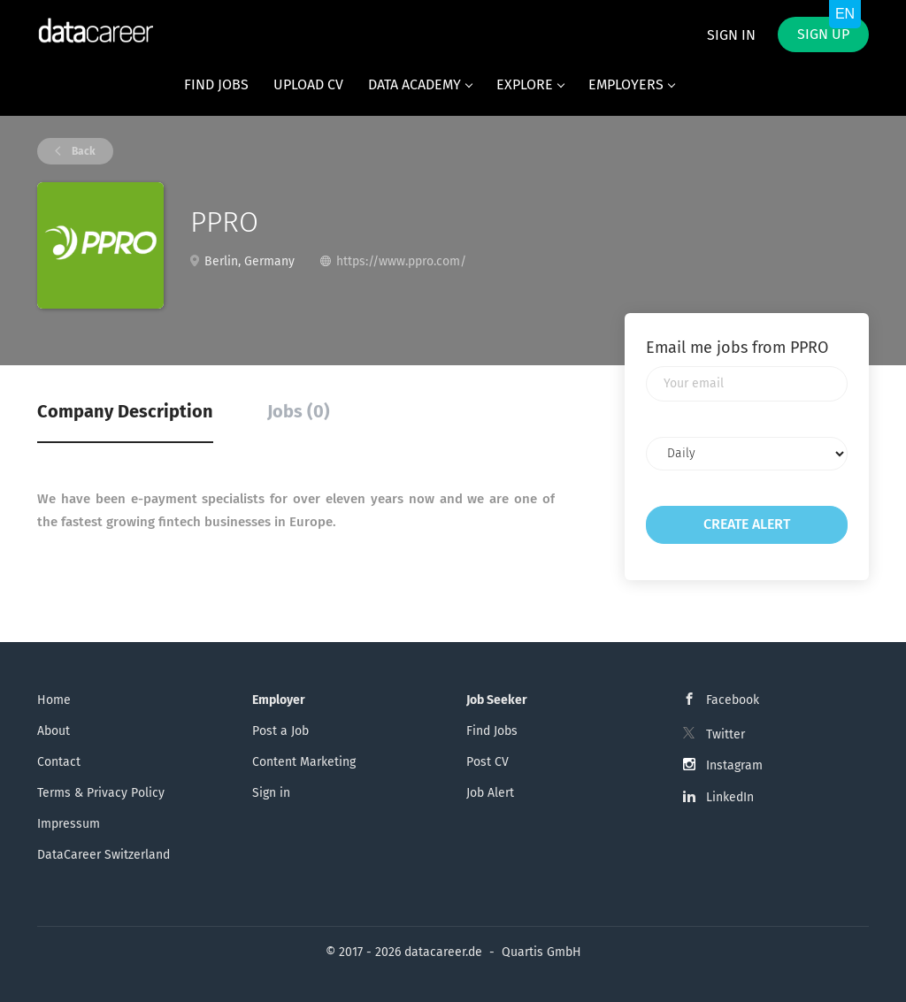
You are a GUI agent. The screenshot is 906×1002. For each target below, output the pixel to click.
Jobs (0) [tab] (298, 411)
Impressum (68, 823)
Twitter (725, 734)
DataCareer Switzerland (103, 854)
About (53, 730)
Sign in (731, 35)
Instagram (734, 765)
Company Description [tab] (125, 411)
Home (54, 700)
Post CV (487, 761)
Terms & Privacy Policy (101, 792)
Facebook (732, 700)
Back (82, 151)
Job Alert (490, 792)
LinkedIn (730, 797)
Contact (59, 761)
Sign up (823, 34)
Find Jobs (492, 730)
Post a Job (280, 730)
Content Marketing (304, 761)
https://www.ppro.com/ (401, 261)
